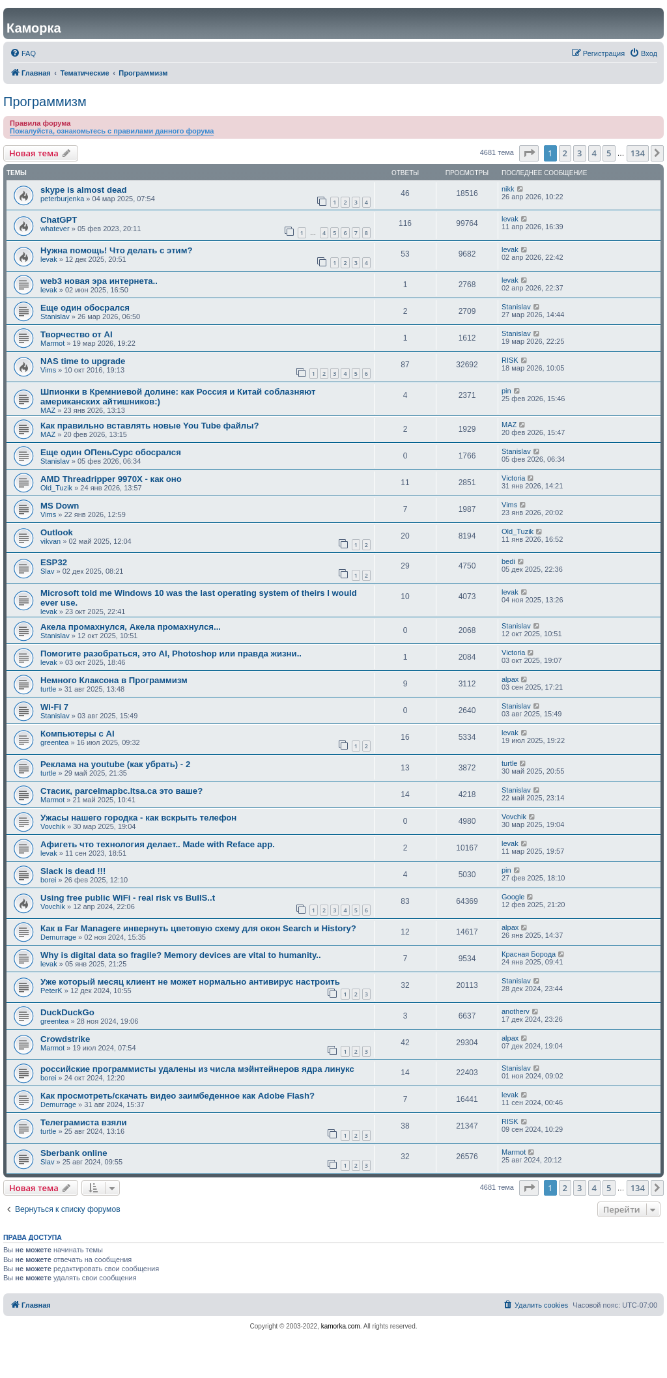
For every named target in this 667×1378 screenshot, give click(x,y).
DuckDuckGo (67, 1012)
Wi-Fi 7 (54, 707)
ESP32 (53, 562)
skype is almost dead (83, 190)
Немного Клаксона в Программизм (114, 680)
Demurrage (58, 937)
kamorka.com (340, 1326)
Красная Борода (529, 954)
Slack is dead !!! (73, 871)
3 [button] (579, 153)
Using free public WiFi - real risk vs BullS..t (127, 898)
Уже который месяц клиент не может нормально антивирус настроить (190, 982)
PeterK (51, 990)
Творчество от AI (76, 334)
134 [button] (638, 153)
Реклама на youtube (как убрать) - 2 (115, 764)
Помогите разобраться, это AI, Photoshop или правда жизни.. (171, 653)
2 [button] (565, 153)
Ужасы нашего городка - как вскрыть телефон (138, 818)
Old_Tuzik (56, 488)
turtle (48, 689)
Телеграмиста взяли (83, 1122)
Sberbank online (73, 1153)
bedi (508, 561)
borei (48, 880)
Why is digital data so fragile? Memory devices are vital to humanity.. (180, 955)
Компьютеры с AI (77, 733)
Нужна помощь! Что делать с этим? (116, 250)
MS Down (59, 506)
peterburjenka (62, 199)
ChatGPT (58, 220)
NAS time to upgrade (82, 361)
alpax (510, 679)
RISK (510, 360)
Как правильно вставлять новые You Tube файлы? (149, 425)
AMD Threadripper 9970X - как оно (111, 479)
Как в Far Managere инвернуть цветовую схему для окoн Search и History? (198, 928)
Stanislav (55, 316)
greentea (54, 742)
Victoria (513, 478)
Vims (48, 370)
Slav (47, 571)
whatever (55, 228)
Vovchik (52, 826)
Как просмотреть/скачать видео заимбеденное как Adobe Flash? (177, 1096)
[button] (529, 153)
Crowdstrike (65, 1039)
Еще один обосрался (85, 308)
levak (510, 219)
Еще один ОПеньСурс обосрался (110, 452)
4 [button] (594, 153)
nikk (508, 189)
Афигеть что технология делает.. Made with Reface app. (157, 844)
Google (513, 897)
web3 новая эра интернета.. (99, 281)
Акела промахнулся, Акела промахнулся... (130, 627)
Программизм (45, 101)
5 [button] (608, 153)
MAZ (47, 410)
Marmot (52, 343)
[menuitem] (23, 53)
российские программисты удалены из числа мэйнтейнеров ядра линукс (197, 1069)
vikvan (50, 541)
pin (506, 391)
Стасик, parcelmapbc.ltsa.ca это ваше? (121, 791)
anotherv (516, 1011)
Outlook (56, 532)
